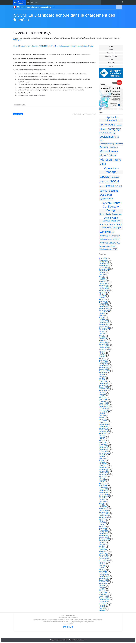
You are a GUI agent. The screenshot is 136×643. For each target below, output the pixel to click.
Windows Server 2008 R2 (110, 239)
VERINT (71, 623)
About (111, 49)
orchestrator (115, 177)
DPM (117, 137)
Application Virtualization (112, 119)
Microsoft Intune (110, 159)
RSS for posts (17, 40)
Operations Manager (111, 170)
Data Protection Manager (107, 133)
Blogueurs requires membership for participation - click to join (68, 640)
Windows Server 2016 (108, 249)
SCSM (118, 186)
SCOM (109, 186)
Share (111, 59)
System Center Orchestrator (111, 214)
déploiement (107, 136)
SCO (101, 186)
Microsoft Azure (109, 151)
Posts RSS (111, 63)
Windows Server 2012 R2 (107, 246)
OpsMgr (105, 176)
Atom (111, 66)
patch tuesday (104, 182)
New (118, 7)
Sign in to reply (17, 114)
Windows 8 (115, 236)
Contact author (111, 53)
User (122, 2)
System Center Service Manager (111, 219)
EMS (101, 140)
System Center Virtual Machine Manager (111, 226)
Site (28, 2)
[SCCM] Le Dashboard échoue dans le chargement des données (72, 46)
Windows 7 (105, 236)
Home (111, 46)
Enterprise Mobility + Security (111, 144)
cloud (103, 129)
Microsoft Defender (108, 155)
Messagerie (114, 147)
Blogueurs (21, 46)
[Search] (65, 2)
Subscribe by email (111, 56)
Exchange (104, 147)
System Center (106, 199)
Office (103, 164)
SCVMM (103, 191)
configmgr (114, 129)
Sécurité (113, 190)
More (53, 7)
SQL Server (106, 194)
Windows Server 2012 (110, 243)
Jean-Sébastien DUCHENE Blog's (38, 46)
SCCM (114, 181)
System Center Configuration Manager (111, 206)
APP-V (103, 124)
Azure (111, 124)
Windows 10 (107, 231)
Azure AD (119, 125)
